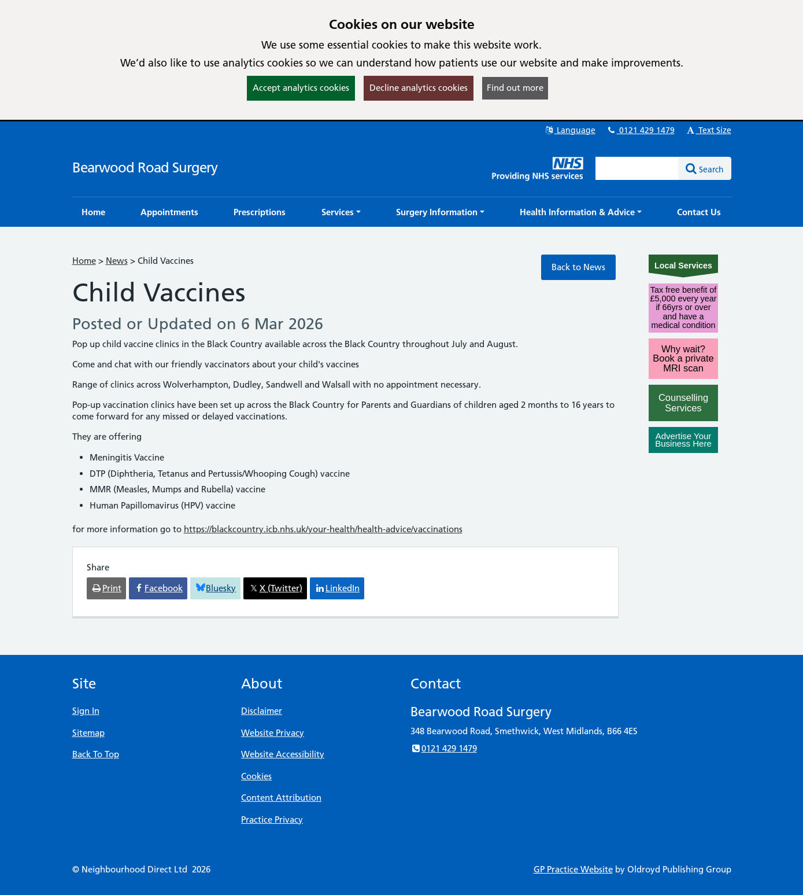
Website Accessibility (282, 754)
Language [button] (569, 130)
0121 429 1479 (640, 130)
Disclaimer (261, 710)
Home (84, 260)
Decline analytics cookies (418, 87)
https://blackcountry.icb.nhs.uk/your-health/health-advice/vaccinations (323, 529)
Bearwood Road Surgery (144, 167)
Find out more (515, 87)
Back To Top (95, 754)
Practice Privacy (272, 819)
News (117, 260)
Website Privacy (272, 732)
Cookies (256, 776)
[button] (341, 212)
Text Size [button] (708, 130)
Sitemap (88, 732)
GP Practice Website (573, 869)
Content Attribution (281, 797)
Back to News (578, 266)
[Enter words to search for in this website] (637, 168)
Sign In (85, 710)
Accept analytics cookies (301, 87)
